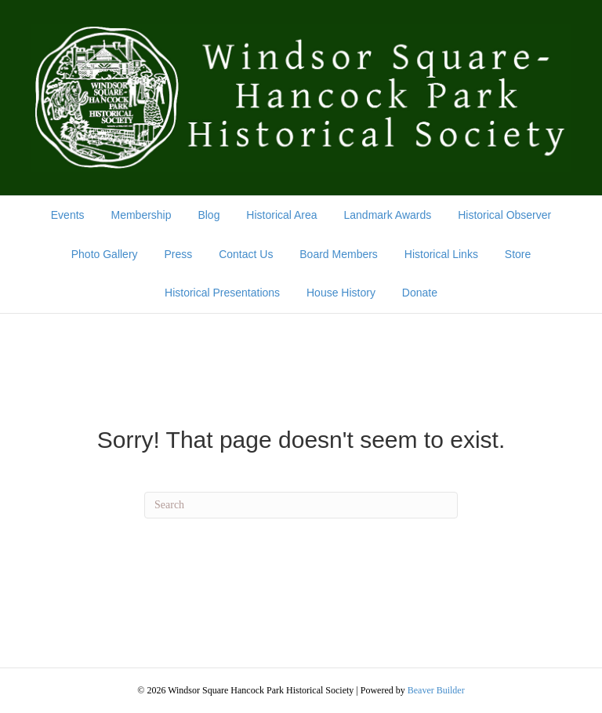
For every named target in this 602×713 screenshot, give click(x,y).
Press (178, 254)
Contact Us (246, 254)
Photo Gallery (104, 254)
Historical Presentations (222, 292)
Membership (141, 215)
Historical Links (441, 254)
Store (518, 254)
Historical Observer (504, 215)
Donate (419, 292)
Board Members (338, 254)
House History (340, 292)
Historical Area (281, 215)
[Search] (301, 505)
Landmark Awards (387, 215)
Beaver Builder (436, 690)
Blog (208, 215)
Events (68, 215)
